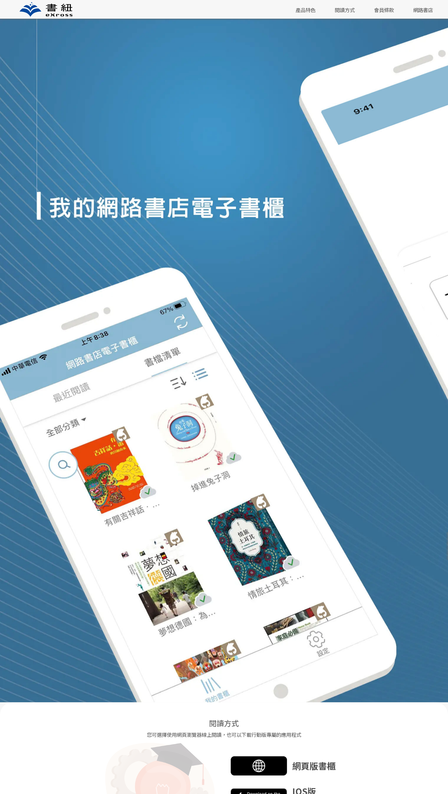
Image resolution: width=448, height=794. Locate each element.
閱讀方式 (345, 10)
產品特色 (305, 10)
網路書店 (423, 10)
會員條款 (384, 10)
